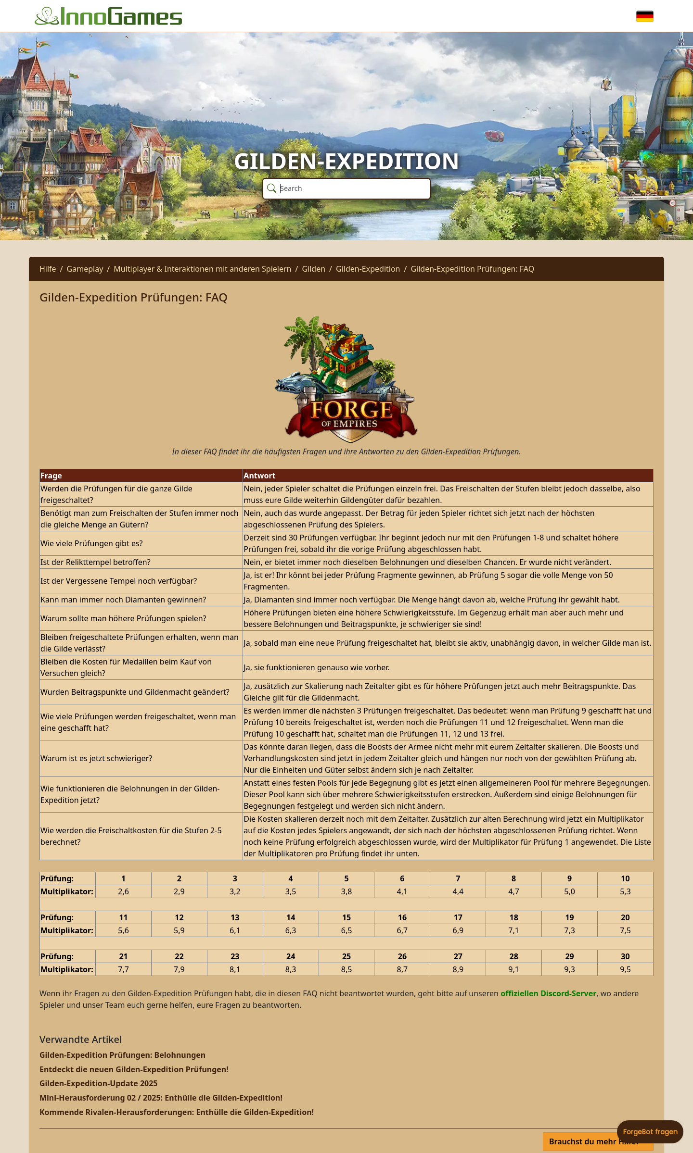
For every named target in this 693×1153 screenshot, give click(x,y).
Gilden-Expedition (368, 268)
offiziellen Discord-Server (548, 993)
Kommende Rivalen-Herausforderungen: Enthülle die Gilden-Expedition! (176, 1112)
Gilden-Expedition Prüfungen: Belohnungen (122, 1055)
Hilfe (47, 268)
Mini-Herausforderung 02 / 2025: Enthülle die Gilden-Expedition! (160, 1097)
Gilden (313, 268)
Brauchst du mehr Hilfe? (595, 1141)
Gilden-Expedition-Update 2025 (98, 1083)
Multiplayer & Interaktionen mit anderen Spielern (202, 268)
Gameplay (85, 268)
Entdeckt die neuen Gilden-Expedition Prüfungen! (134, 1069)
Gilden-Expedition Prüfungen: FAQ (472, 268)
